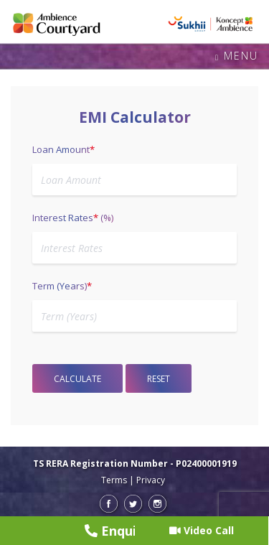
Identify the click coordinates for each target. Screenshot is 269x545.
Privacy (150, 480)
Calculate (77, 379)
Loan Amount (63, 149)
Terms (114, 480)
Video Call (201, 530)
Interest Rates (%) (72, 217)
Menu (236, 56)
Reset (158, 379)
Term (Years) (62, 285)
